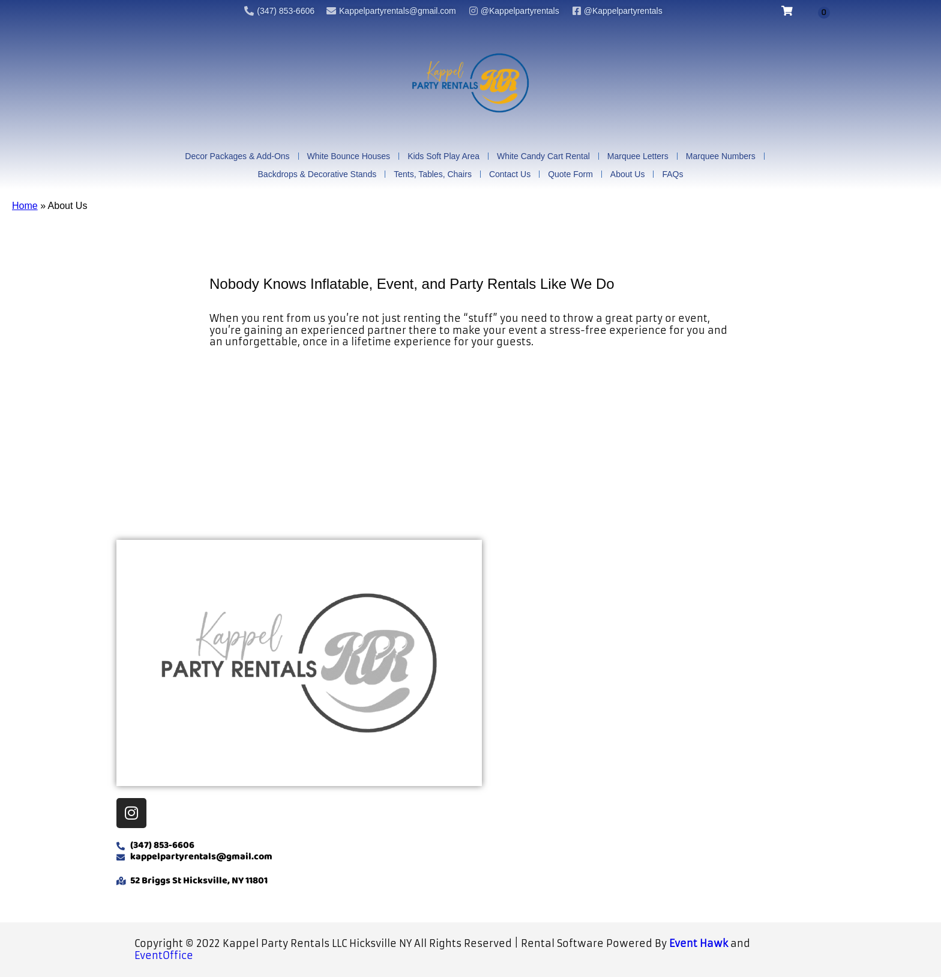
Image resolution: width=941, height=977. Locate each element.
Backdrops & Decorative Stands (317, 175)
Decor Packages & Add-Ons (237, 157)
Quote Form (570, 175)
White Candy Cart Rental (543, 157)
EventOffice (163, 955)
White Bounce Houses (349, 157)
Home (25, 206)
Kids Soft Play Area (443, 157)
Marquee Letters (638, 157)
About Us (627, 175)
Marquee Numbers (721, 157)
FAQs (672, 175)
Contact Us (510, 175)
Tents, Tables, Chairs (433, 175)
